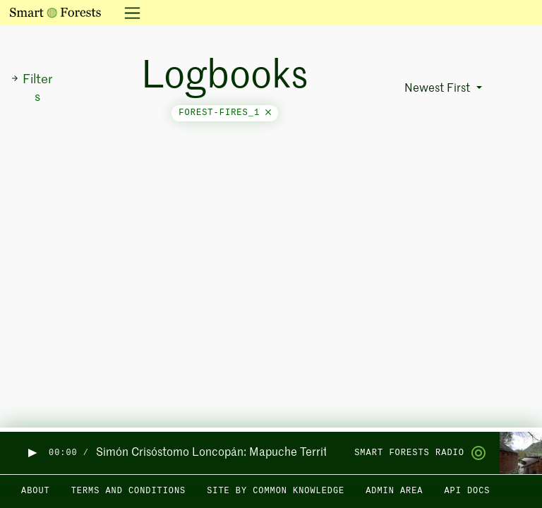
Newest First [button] (438, 89)
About (35, 491)
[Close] (268, 113)
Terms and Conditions (128, 491)
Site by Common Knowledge (275, 491)
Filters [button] (31, 88)
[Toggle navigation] (128, 12)
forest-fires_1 (225, 113)
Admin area (394, 491)
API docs (467, 491)
